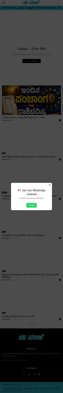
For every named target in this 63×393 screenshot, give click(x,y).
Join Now (31, 205)
